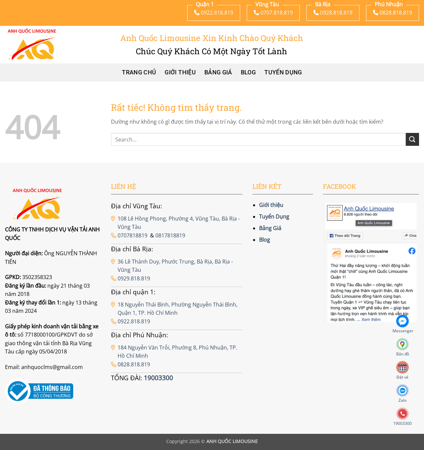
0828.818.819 (134, 364)
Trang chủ (139, 72)
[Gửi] (412, 139)
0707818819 (132, 235)
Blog (248, 72)
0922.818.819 (134, 321)
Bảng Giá (218, 72)
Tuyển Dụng (283, 72)
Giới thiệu (180, 72)
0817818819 (170, 235)
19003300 (158, 377)
